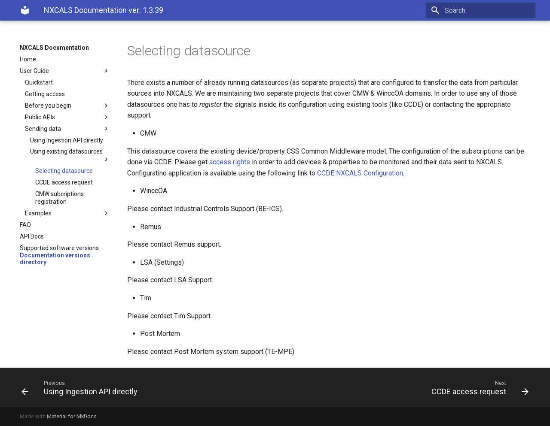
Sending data (67, 129)
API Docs (32, 236)
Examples (67, 213)
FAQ (25, 224)
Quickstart (39, 82)
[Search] (485, 10)
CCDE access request (64, 182)
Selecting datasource (64, 170)
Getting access (45, 94)
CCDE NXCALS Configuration (360, 173)
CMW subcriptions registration (59, 197)
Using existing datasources (70, 155)
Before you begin (67, 105)
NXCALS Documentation (54, 47)
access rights (229, 162)
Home (28, 59)
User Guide (65, 71)
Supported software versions (59, 248)
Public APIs (67, 117)
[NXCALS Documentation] (25, 10)
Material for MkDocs (72, 416)
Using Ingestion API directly (66, 140)
